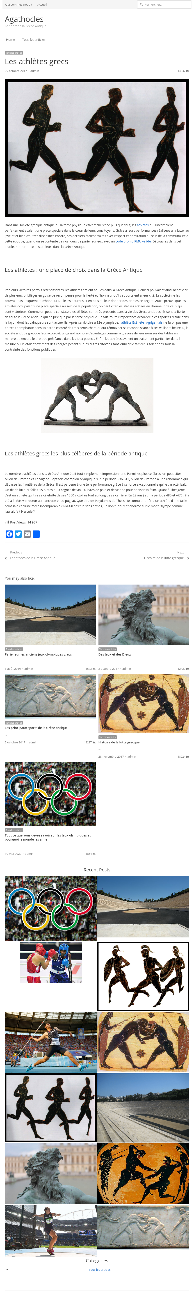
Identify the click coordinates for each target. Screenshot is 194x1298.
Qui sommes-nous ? (18, 4)
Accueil (42, 4)
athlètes (143, 225)
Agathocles (24, 19)
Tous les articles (34, 39)
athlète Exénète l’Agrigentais (142, 322)
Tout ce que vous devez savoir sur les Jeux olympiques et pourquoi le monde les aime (48, 837)
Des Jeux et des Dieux (114, 654)
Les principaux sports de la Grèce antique (36, 728)
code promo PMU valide (133, 241)
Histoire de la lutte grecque (119, 742)
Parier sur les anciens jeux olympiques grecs (38, 654)
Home (10, 39)
